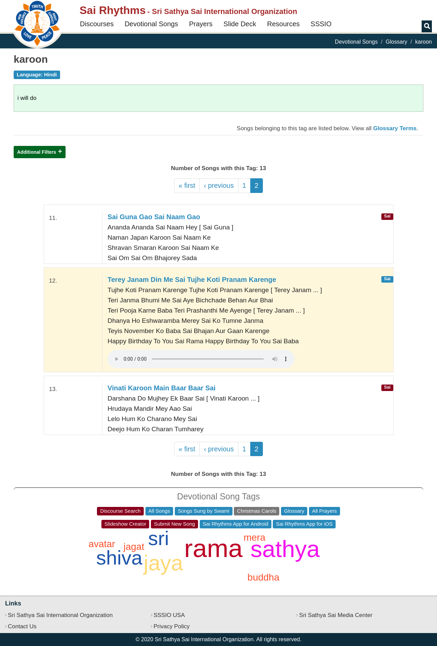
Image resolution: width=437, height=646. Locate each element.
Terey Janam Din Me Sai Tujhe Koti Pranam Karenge (192, 279)
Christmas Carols (256, 511)
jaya (163, 563)
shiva (119, 557)
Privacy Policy (172, 626)
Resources (283, 24)
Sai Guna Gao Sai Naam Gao (154, 217)
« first (187, 185)
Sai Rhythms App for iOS (304, 524)
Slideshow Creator (125, 524)
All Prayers (324, 511)
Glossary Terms (395, 128)
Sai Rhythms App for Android (235, 524)
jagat (134, 546)
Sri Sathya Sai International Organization (60, 615)
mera (254, 537)
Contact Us (22, 626)
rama (213, 548)
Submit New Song (174, 524)
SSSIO (321, 24)
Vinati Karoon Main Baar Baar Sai (161, 388)
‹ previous (219, 185)
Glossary (396, 42)
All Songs (159, 511)
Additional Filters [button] (36, 152)
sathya (285, 549)
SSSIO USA (169, 615)
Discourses (97, 24)
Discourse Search (120, 511)
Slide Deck (240, 24)
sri (158, 538)
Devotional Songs (151, 24)
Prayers (201, 24)
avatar (101, 544)
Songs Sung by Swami (203, 511)
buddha (263, 577)
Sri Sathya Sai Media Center (335, 615)
